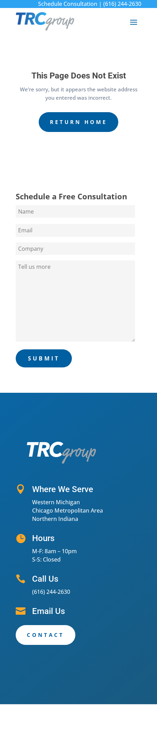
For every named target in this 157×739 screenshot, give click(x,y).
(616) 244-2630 (122, 4)
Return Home (78, 121)
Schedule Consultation (67, 4)
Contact (45, 634)
